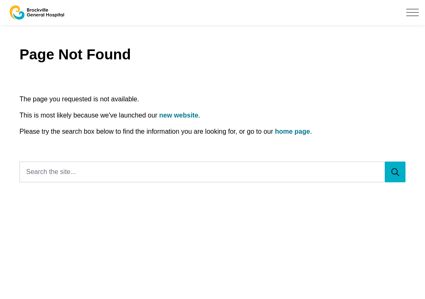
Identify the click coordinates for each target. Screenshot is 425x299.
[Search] (395, 172)
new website (178, 115)
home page (292, 131)
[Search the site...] (212, 172)
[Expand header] (412, 12)
